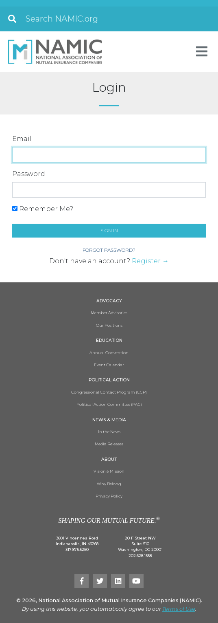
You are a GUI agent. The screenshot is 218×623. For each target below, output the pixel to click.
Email (22, 139)
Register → (150, 261)
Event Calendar (109, 365)
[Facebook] (81, 581)
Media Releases (109, 444)
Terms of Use (178, 609)
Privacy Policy (109, 496)
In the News (109, 431)
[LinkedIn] (118, 581)
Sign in (109, 230)
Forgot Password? (109, 250)
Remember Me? (42, 209)
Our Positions (109, 325)
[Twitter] (100, 581)
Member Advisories (109, 312)
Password (28, 174)
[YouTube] (136, 581)
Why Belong (109, 484)
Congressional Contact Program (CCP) (109, 392)
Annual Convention (109, 352)
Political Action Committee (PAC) (109, 404)
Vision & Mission (109, 471)
